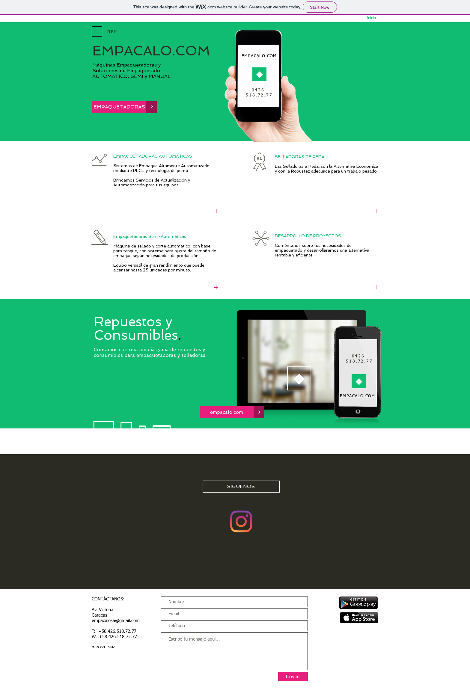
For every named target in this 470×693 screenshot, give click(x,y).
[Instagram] (241, 521)
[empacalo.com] (227, 412)
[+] (216, 211)
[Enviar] (293, 676)
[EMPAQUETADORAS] (119, 107)
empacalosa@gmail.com (116, 620)
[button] (151, 107)
